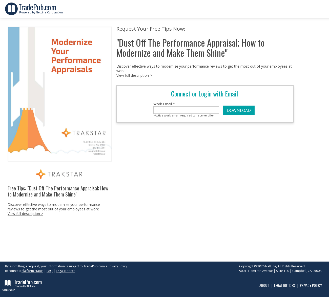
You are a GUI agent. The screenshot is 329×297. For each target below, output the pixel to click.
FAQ (50, 271)
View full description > (25, 213)
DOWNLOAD (239, 110)
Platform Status (32, 271)
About (264, 285)
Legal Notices (65, 271)
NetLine (270, 266)
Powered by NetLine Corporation (40, 11)
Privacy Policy (117, 266)
